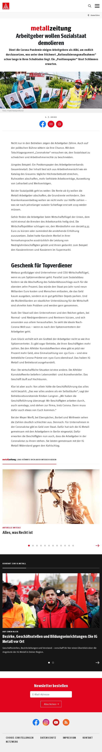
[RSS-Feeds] (66, 722)
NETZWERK (12, 741)
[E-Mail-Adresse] (51, 694)
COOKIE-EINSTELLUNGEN (20, 737)
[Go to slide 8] (57, 546)
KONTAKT (88, 737)
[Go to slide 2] (33, 546)
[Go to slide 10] (65, 546)
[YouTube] (56, 722)
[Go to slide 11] (69, 546)
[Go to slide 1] (29, 546)
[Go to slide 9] (61, 546)
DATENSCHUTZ (48, 737)
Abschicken (50, 704)
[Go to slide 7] (53, 546)
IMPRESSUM (69, 737)
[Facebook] (36, 722)
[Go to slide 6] (49, 546)
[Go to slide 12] (73, 546)
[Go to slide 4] (41, 546)
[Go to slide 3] (37, 546)
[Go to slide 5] (45, 546)
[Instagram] (46, 722)
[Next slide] (97, 546)
